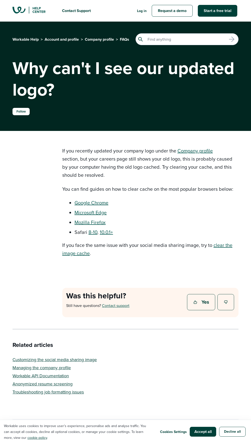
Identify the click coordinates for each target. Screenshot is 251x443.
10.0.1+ (106, 232)
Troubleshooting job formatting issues (48, 392)
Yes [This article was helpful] (201, 302)
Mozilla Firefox (90, 222)
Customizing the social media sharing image (55, 359)
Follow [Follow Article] (21, 111)
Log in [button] (142, 10)
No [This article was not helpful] (226, 302)
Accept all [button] (203, 431)
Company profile (99, 39)
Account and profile (62, 39)
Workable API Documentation (41, 376)
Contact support (115, 305)
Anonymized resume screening (43, 384)
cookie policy (37, 437)
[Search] (187, 39)
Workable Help (26, 39)
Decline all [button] (232, 431)
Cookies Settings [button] (173, 431)
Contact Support (76, 10)
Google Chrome (91, 202)
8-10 (92, 232)
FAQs (124, 39)
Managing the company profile (42, 368)
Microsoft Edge (91, 212)
